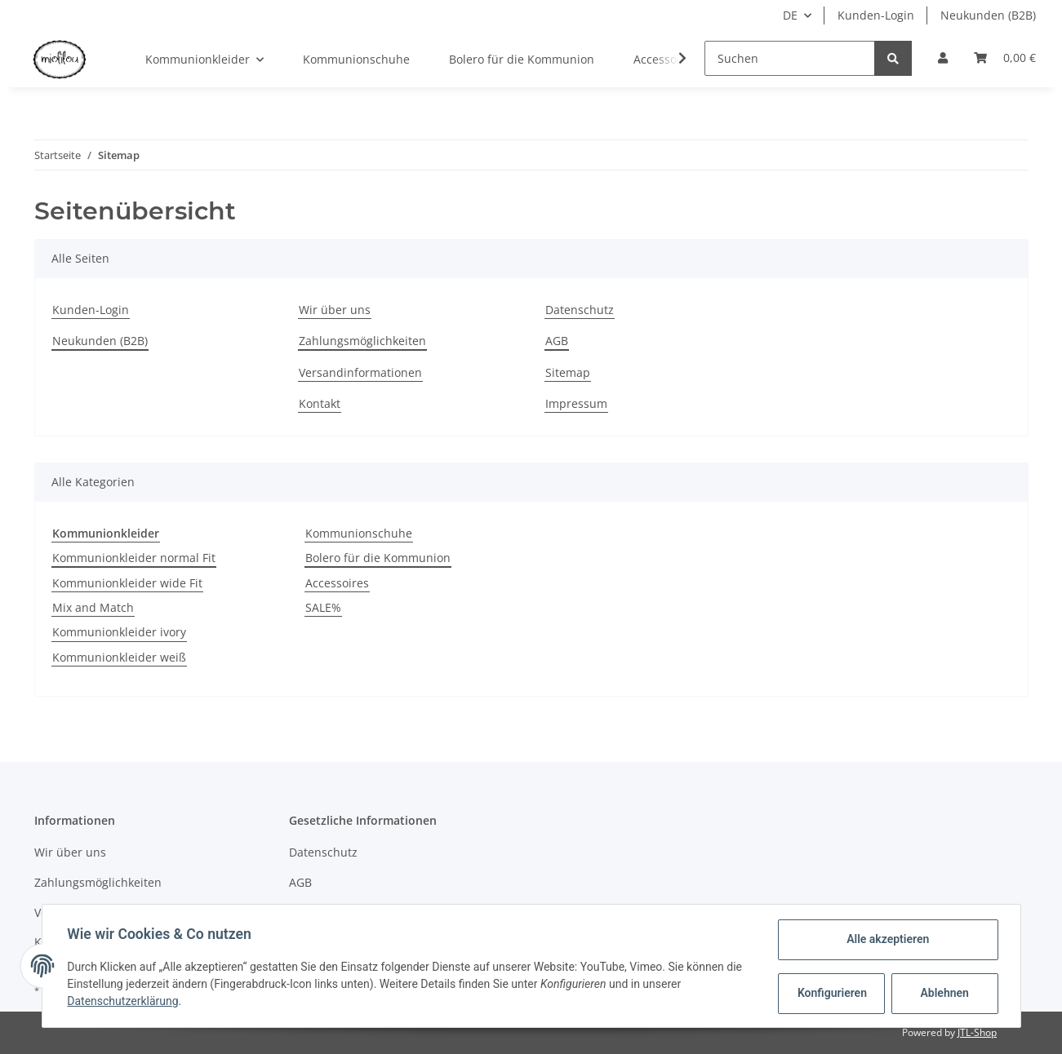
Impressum (576, 403)
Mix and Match (93, 607)
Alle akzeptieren (887, 939)
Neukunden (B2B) (988, 15)
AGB (556, 340)
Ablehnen (943, 992)
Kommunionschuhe (358, 533)
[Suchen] (789, 58)
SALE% (323, 607)
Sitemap (567, 372)
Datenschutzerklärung (124, 1001)
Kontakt (319, 403)
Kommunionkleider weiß (119, 657)
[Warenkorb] (1005, 57)
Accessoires (337, 583)
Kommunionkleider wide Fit (127, 583)
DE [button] (790, 15)
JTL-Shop (977, 1032)
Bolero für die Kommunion (378, 557)
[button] (943, 57)
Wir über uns (335, 309)
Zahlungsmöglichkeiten (362, 340)
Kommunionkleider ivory (119, 632)
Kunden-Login (876, 15)
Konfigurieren (832, 992)
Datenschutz (579, 309)
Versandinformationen (360, 372)
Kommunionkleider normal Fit (134, 557)
